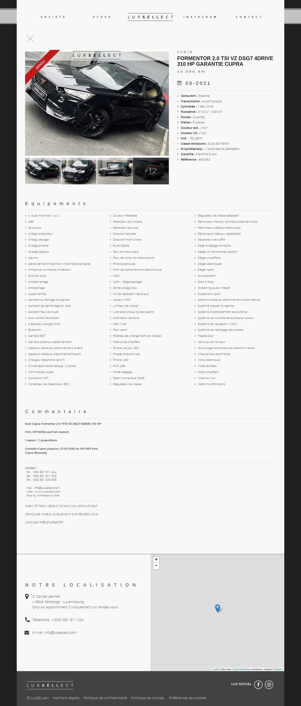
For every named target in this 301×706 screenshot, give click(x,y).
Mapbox (279, 669)
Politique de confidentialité (105, 698)
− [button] (156, 566)
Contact (249, 17)
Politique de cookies (147, 698)
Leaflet (215, 669)
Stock (103, 17)
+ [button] (156, 560)
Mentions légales (66, 698)
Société (54, 17)
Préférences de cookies (187, 698)
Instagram (201, 17)
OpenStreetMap (242, 669)
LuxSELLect (40, 698)
